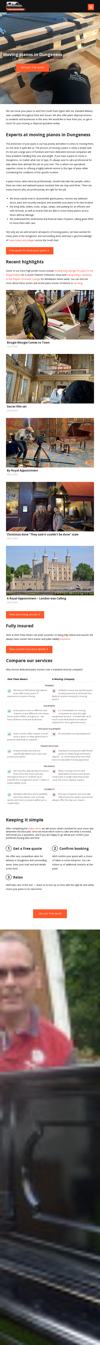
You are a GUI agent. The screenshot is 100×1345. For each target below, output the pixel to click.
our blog (78, 283)
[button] (91, 7)
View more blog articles (24, 614)
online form (34, 828)
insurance (65, 639)
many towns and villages (22, 240)
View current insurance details (28, 649)
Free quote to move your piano (29, 250)
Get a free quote (24, 848)
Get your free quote (32, 67)
